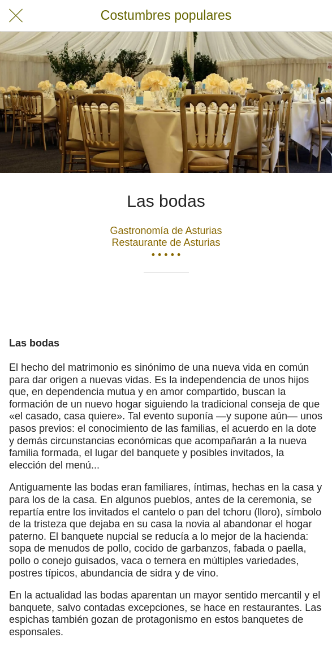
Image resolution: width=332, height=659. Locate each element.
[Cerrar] (16, 16)
